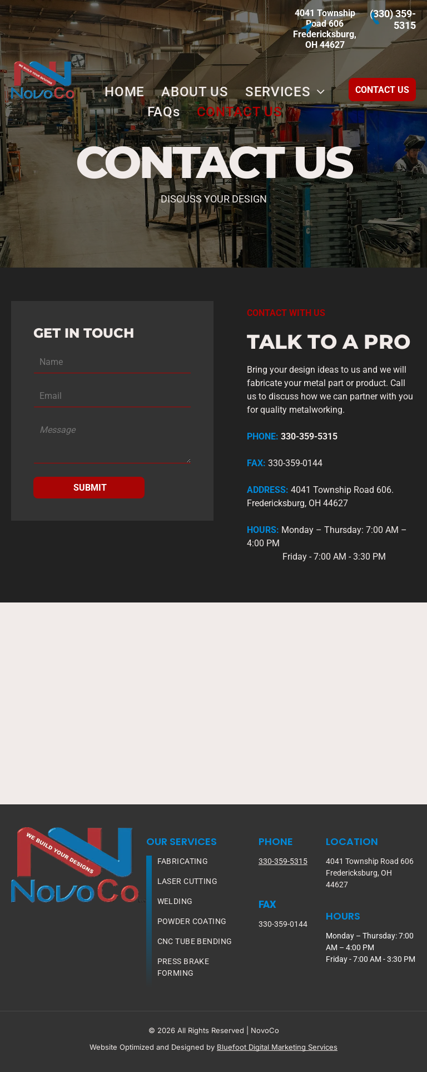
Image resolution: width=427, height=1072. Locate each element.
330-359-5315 (283, 861)
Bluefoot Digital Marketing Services (277, 1047)
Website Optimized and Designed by (152, 1047)
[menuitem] (124, 92)
